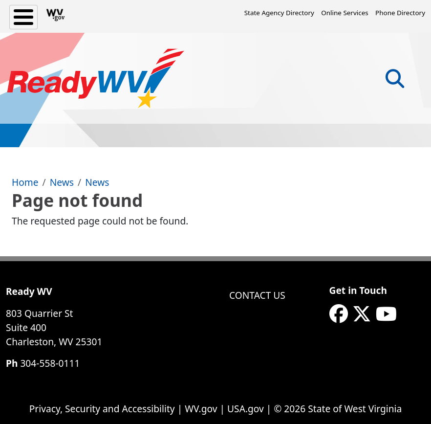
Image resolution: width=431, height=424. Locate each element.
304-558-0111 (50, 363)
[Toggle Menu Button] (23, 17)
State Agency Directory (279, 12)
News (62, 182)
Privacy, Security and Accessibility (102, 408)
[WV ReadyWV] (96, 78)
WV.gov (201, 408)
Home (25, 182)
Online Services (344, 12)
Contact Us (257, 295)
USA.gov (245, 408)
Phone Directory (400, 12)
